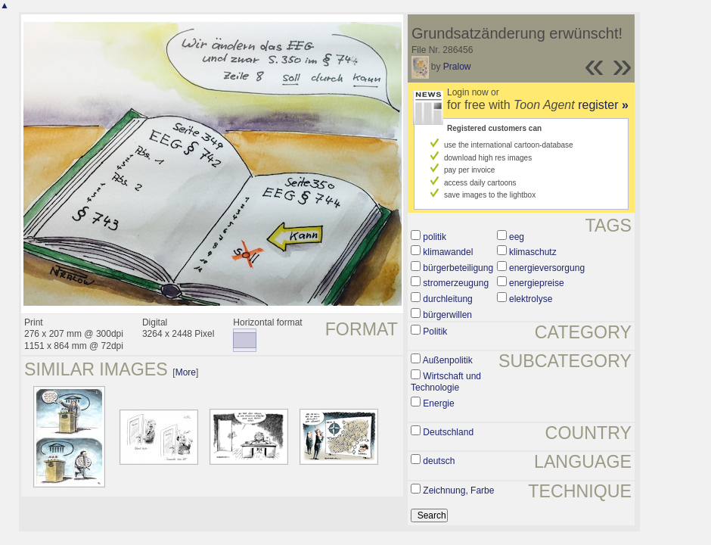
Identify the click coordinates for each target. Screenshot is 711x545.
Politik (435, 331)
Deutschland (448, 432)
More (185, 372)
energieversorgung (547, 268)
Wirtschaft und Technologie (446, 382)
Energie (438, 403)
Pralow (457, 66)
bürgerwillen (447, 315)
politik (434, 237)
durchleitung (447, 299)
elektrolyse (530, 299)
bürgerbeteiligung (458, 268)
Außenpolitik (448, 360)
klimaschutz (533, 252)
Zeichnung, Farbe (458, 490)
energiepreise (536, 283)
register (603, 104)
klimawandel (448, 252)
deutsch (439, 461)
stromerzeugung (456, 283)
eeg (516, 237)
